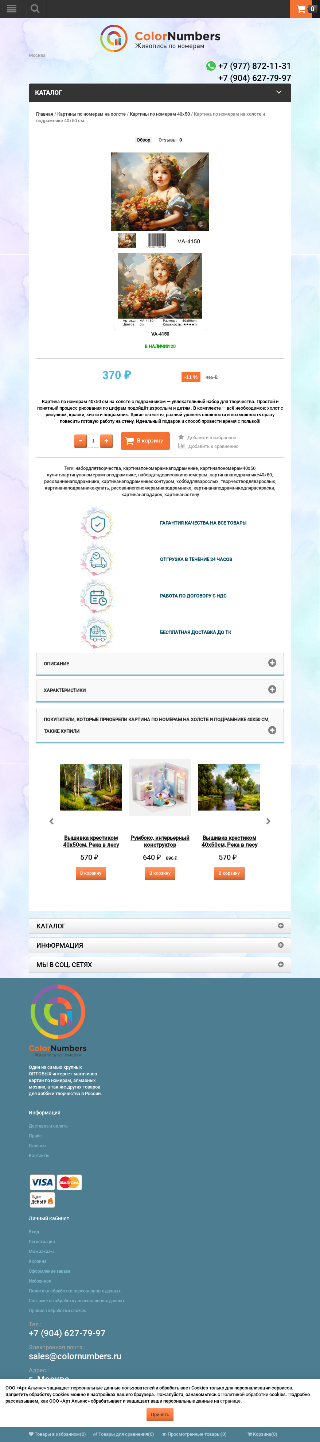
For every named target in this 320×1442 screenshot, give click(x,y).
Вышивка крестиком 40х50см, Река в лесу (91, 841)
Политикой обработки (244, 1394)
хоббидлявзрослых (197, 481)
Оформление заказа (49, 1271)
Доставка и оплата (48, 1126)
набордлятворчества (98, 468)
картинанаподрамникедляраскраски (234, 488)
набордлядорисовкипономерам (172, 475)
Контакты (39, 1155)
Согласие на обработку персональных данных (77, 1300)
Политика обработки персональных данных (75, 1291)
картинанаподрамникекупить (77, 488)
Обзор (143, 140)
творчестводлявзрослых (248, 481)
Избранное (40, 1281)
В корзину (144, 441)
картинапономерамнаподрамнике (160, 468)
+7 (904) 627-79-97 (67, 1333)
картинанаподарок (141, 494)
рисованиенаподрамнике (71, 481)
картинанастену (181, 494)
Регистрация (42, 1241)
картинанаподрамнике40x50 (241, 475)
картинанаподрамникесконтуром (137, 481)
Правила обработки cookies (57, 1310)
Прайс (35, 1135)
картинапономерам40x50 (227, 468)
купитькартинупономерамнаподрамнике (91, 475)
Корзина (37, 1261)
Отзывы (167, 140)
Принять (160, 1414)
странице (230, 1401)
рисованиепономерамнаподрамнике (151, 488)
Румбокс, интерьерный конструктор (160, 841)
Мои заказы (41, 1251)
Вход (34, 1231)
